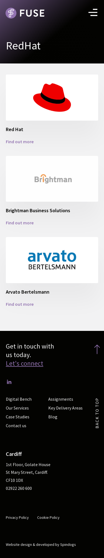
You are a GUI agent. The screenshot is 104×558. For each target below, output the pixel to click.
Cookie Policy (48, 517)
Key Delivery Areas (65, 408)
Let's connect (24, 363)
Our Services (17, 408)
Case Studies (17, 416)
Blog (52, 416)
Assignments (60, 399)
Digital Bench (19, 399)
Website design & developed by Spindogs (41, 544)
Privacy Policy (17, 517)
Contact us (16, 425)
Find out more (20, 141)
